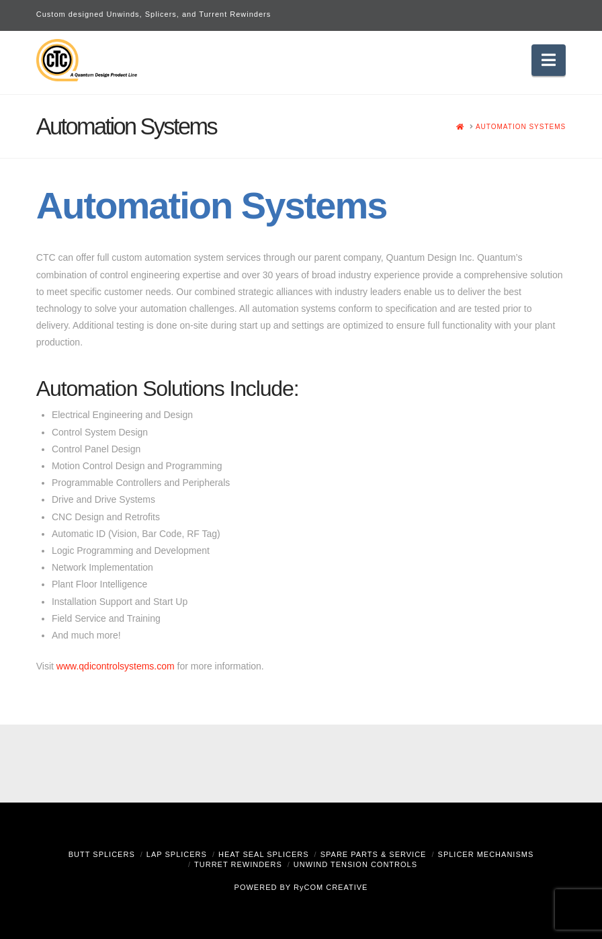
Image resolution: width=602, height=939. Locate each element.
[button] (548, 60)
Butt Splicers (102, 854)
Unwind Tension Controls (355, 864)
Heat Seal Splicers (263, 854)
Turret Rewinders (238, 864)
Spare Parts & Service (373, 854)
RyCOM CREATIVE (331, 887)
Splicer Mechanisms (486, 854)
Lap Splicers (176, 854)
